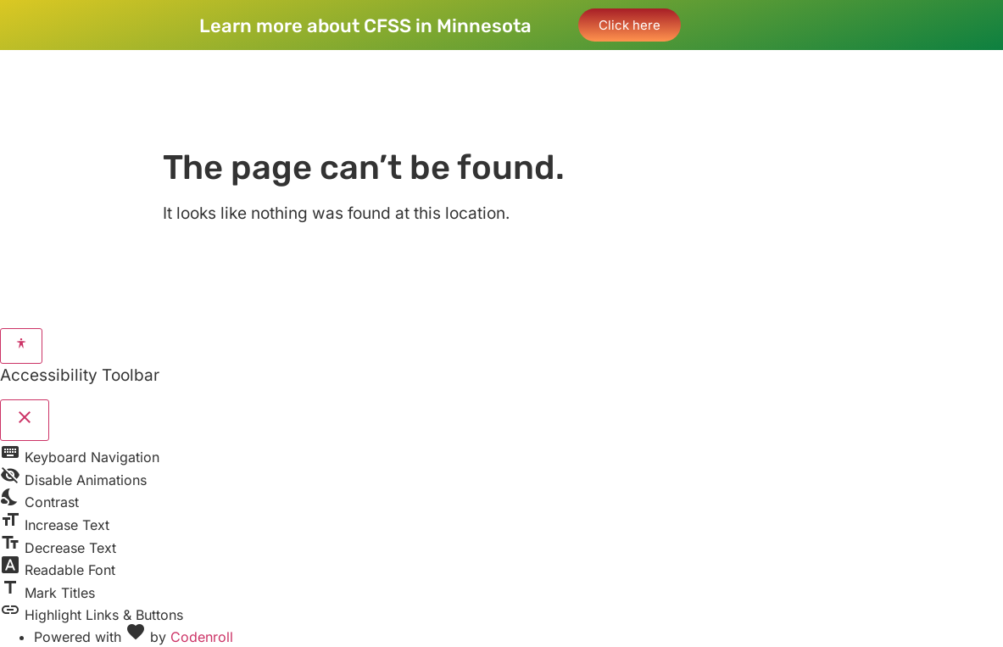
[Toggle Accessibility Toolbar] (21, 346)
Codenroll (201, 636)
